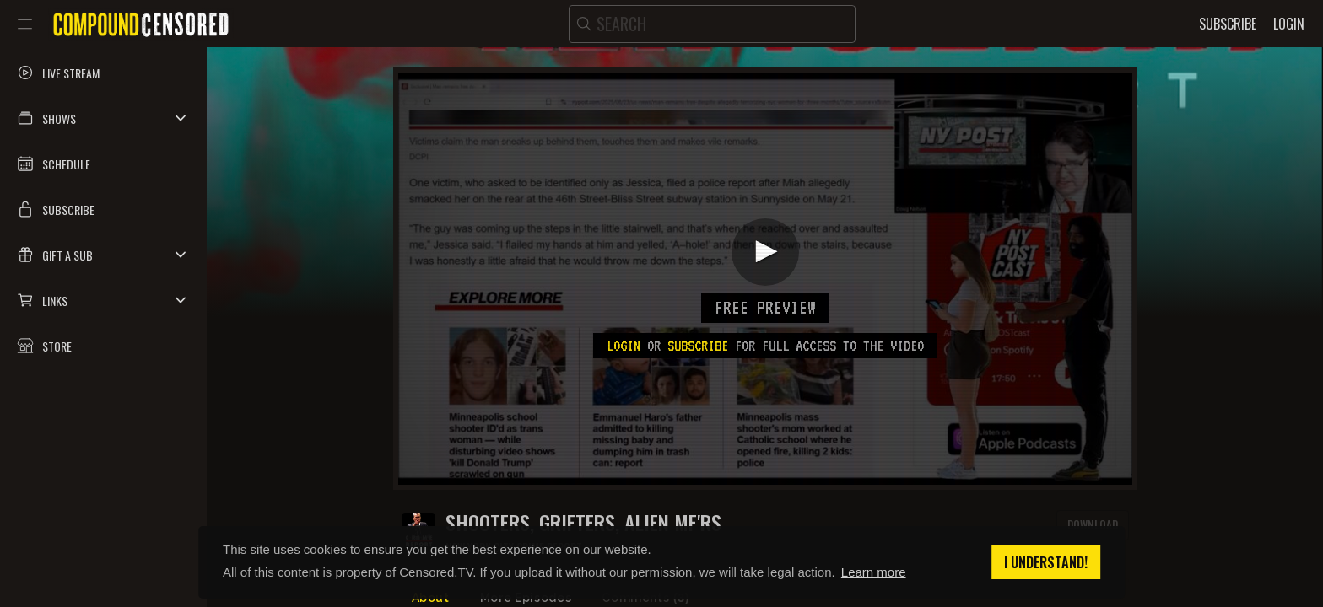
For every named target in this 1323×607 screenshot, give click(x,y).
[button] (103, 118)
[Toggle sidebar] (25, 23)
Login (623, 345)
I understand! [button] (1046, 562)
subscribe (697, 345)
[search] (712, 24)
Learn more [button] (873, 572)
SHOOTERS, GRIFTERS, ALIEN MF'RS (583, 522)
